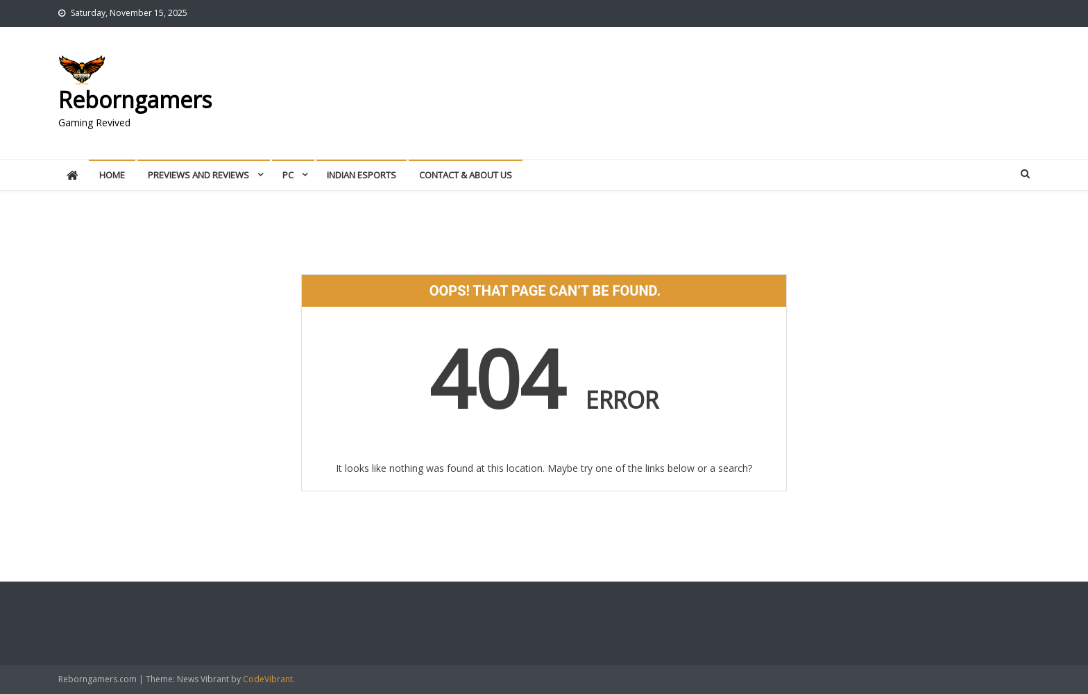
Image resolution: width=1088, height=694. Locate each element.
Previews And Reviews (198, 175)
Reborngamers (135, 100)
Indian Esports (361, 175)
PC (288, 175)
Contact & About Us (465, 175)
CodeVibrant (268, 679)
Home (112, 175)
